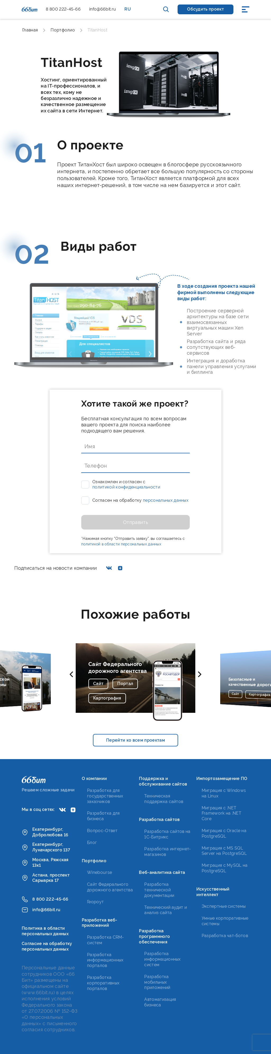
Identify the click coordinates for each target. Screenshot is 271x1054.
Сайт (98, 683)
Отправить (135, 522)
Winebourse (99, 872)
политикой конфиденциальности (126, 487)
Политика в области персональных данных (45, 931)
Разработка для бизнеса (103, 816)
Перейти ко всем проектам (135, 740)
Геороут (95, 901)
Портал (125, 683)
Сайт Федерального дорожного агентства (117, 667)
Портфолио (63, 30)
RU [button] (127, 9)
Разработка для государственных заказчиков (105, 796)
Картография (107, 698)
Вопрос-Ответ (102, 830)
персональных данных (165, 500)
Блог (92, 842)
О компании (94, 778)
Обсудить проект (205, 9)
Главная (30, 30)
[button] (71, 674)
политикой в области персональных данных (121, 544)
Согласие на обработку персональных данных (47, 946)
